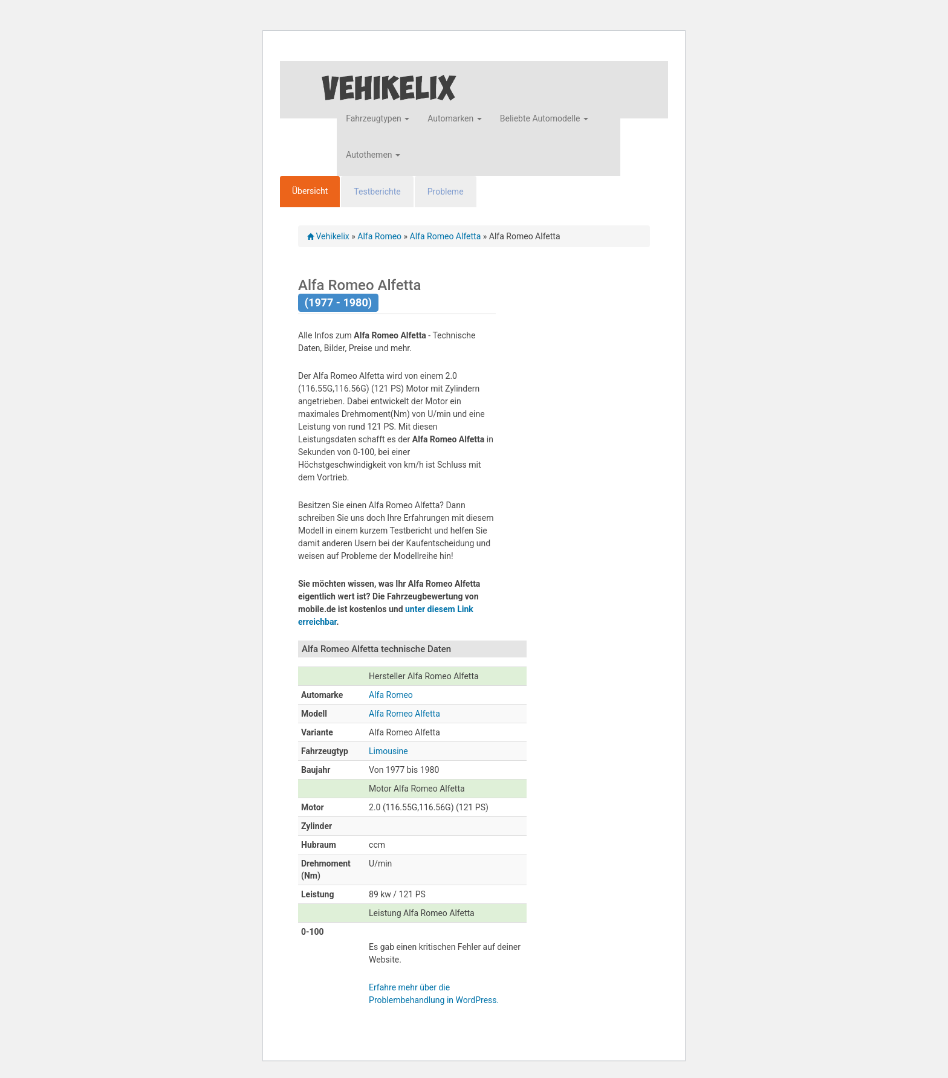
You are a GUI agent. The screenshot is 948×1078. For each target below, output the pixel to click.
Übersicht (310, 191)
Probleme (445, 191)
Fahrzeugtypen (377, 118)
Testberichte (377, 191)
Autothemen (373, 155)
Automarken (454, 118)
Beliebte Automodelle (544, 118)
